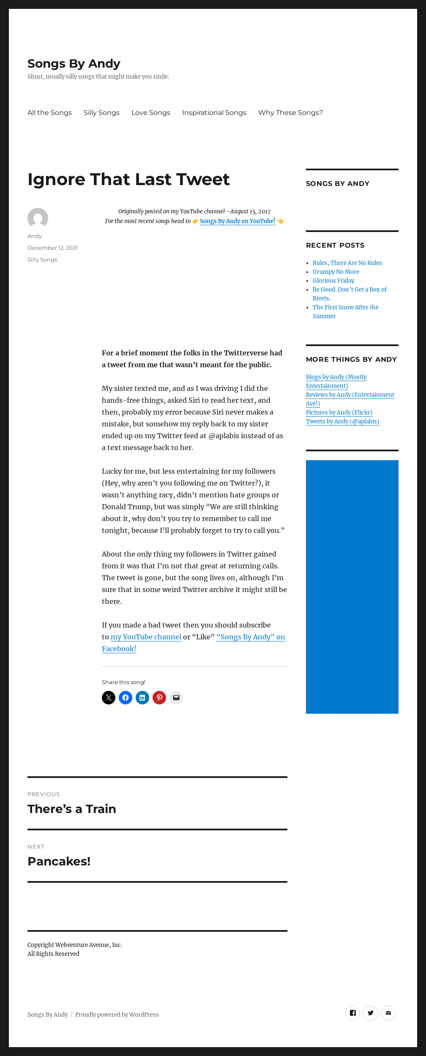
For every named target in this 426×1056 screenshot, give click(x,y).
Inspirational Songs (214, 113)
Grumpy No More (336, 272)
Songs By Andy (73, 63)
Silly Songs (102, 113)
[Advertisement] (353, 587)
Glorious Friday (333, 280)
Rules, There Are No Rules (347, 263)
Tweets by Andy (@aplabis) (343, 421)
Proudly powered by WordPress (117, 1014)
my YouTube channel (146, 637)
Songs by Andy (338, 184)
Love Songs (150, 113)
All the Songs (49, 113)
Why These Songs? (290, 113)
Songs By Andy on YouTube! (238, 221)
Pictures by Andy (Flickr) (339, 412)
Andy (34, 235)
